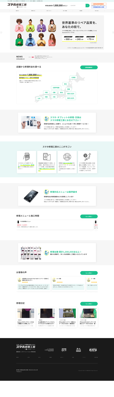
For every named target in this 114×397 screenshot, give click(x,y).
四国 (46, 102)
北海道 (73, 82)
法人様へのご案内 (96, 11)
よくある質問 (29, 373)
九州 (39, 103)
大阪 (54, 102)
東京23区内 (70, 98)
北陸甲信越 (56, 92)
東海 (61, 97)
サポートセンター (81, 373)
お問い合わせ (39, 373)
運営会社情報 (19, 373)
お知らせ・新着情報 (65, 11)
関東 (68, 94)
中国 (46, 97)
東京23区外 (70, 103)
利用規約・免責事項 (94, 373)
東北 (65, 89)
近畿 (54, 97)
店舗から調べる (17, 11)
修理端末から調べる (33, 11)
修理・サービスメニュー (49, 11)
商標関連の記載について (22, 387)
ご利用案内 (71, 373)
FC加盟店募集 (80, 11)
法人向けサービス (60, 373)
